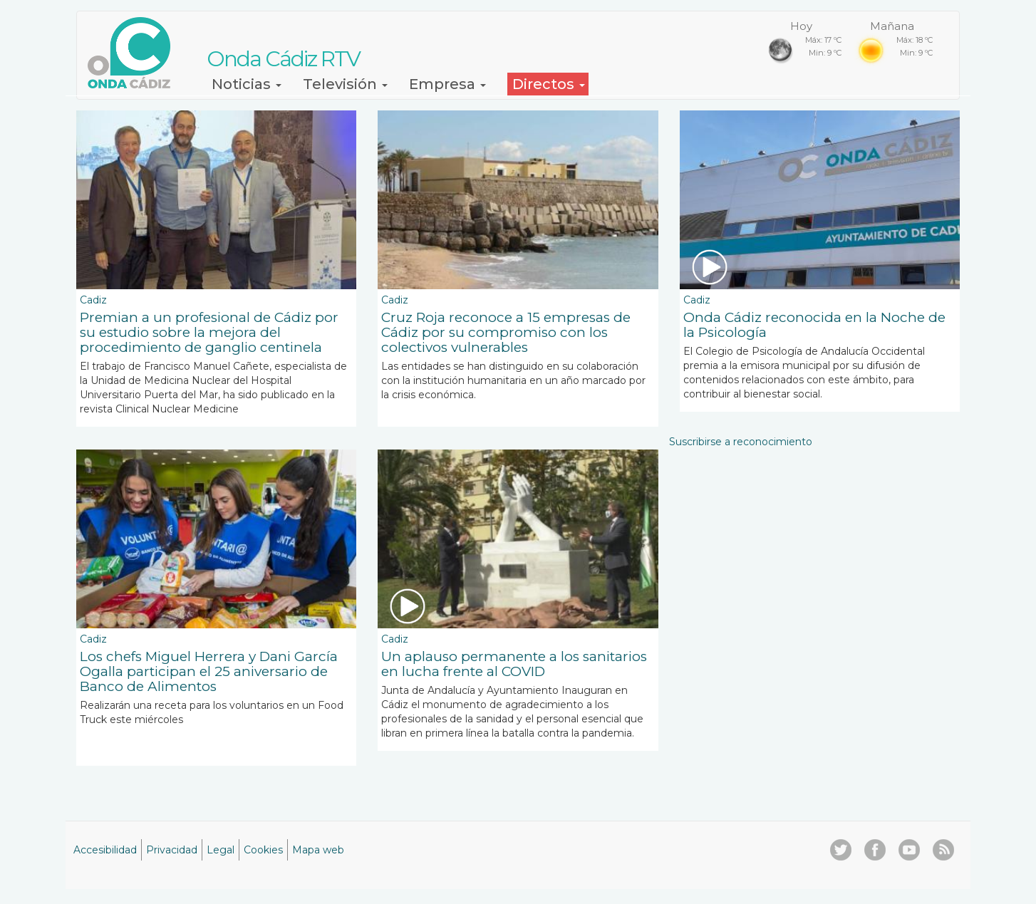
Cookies (263, 849)
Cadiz (93, 299)
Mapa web (318, 849)
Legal (220, 849)
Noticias (246, 84)
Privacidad (171, 849)
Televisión (345, 84)
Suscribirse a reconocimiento (740, 441)
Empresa (447, 84)
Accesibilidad (105, 849)
